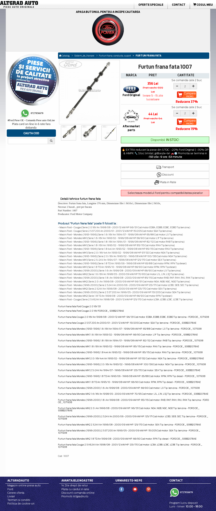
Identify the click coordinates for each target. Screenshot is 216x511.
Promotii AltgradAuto (74, 496)
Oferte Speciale (150, 4)
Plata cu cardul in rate (75, 489)
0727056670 (186, 492)
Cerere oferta (15, 492)
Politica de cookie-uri (20, 503)
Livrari (11, 496)
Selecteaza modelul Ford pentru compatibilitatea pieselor (165, 192)
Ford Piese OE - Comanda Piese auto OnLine (31, 120)
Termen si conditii (18, 500)
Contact (178, 4)
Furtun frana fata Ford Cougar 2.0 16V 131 (79, 306)
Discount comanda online (77, 492)
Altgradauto (18, 480)
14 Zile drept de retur (74, 485)
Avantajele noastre (77, 480)
